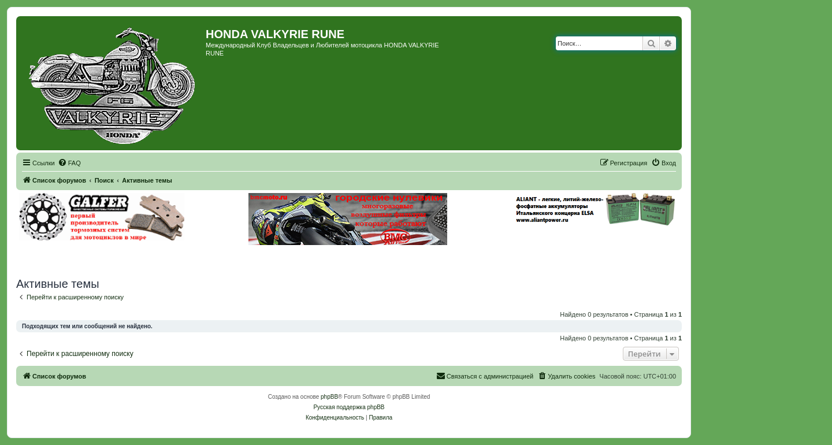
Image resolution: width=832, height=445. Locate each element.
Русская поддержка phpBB (348, 407)
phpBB (329, 397)
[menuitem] (69, 163)
